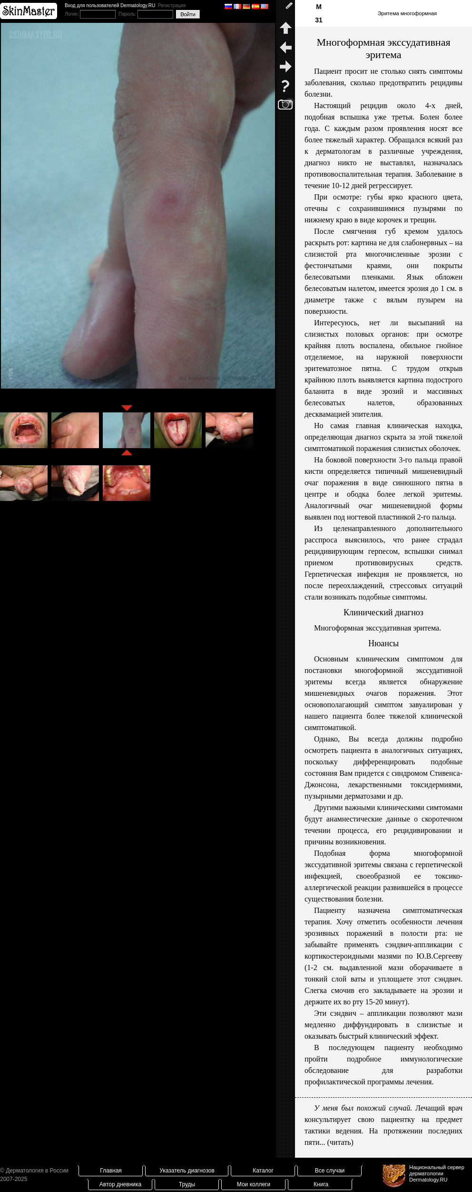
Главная (111, 1170)
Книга (321, 1184)
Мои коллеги (253, 1184)
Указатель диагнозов (187, 1170)
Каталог (263, 1170)
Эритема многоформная (407, 13)
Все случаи (330, 1170)
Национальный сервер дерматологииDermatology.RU (436, 1173)
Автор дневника (120, 1184)
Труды (187, 1184)
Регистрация (172, 5)
